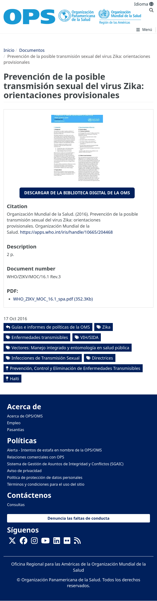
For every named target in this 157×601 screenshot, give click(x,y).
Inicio (9, 50)
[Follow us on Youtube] (45, 542)
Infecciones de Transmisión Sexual (45, 358)
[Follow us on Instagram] (34, 542)
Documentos (32, 50)
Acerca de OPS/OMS (25, 416)
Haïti (14, 378)
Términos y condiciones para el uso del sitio (45, 484)
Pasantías (15, 429)
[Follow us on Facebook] (23, 542)
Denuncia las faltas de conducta (78, 518)
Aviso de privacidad (24, 470)
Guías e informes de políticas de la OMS (51, 327)
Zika (106, 327)
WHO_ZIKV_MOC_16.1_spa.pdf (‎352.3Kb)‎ (53, 299)
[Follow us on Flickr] (67, 542)
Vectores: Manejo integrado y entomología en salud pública (70, 347)
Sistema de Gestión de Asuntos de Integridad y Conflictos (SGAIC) (65, 463)
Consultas (16, 504)
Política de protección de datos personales (44, 477)
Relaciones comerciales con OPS (35, 457)
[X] (12, 542)
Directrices (102, 358)
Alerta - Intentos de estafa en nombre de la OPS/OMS (54, 450)
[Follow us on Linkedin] (56, 542)
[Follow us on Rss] (77, 542)
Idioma (143, 4)
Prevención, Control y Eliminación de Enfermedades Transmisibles (75, 368)
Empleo (13, 422)
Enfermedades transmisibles (40, 337)
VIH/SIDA (89, 337)
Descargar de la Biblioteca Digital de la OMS (77, 192)
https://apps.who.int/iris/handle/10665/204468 (66, 232)
